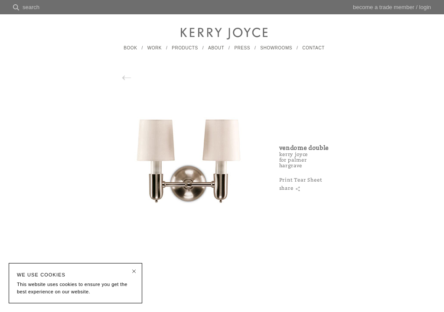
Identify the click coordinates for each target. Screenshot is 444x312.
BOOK (130, 48)
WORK (154, 48)
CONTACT (313, 48)
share (286, 188)
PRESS (242, 48)
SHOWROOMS (276, 48)
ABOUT (216, 48)
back (135, 78)
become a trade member (384, 7)
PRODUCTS (185, 48)
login (425, 7)
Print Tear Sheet (300, 180)
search (31, 7)
